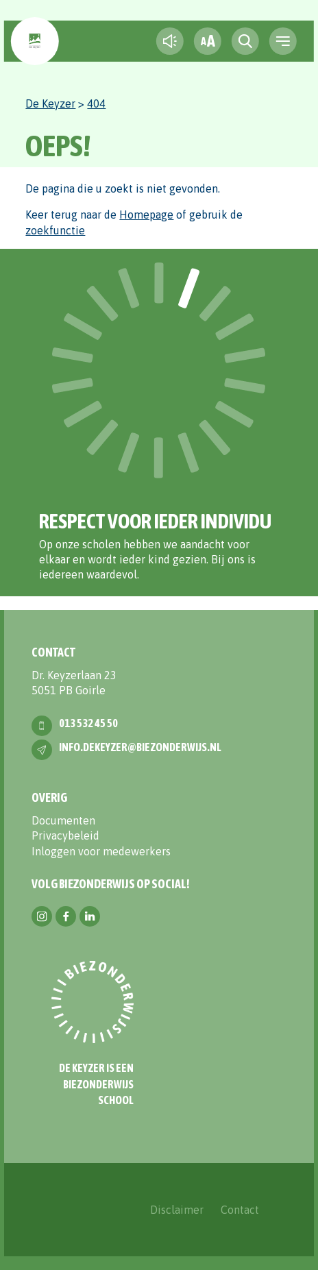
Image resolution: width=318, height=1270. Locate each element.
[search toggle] (245, 41)
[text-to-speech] (170, 41)
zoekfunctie (55, 230)
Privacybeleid (65, 835)
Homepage (146, 214)
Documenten (63, 820)
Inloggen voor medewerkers (101, 851)
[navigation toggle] (283, 41)
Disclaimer (177, 1210)
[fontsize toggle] (207, 41)
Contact (240, 1210)
